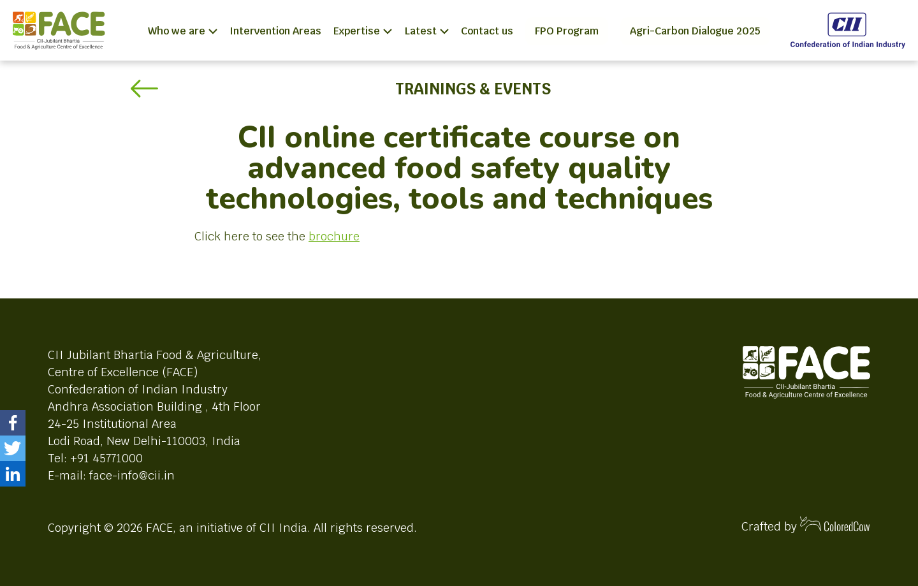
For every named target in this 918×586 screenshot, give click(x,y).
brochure (334, 236)
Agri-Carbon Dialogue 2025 (695, 31)
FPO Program (567, 31)
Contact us (487, 31)
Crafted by (805, 525)
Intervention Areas (275, 31)
